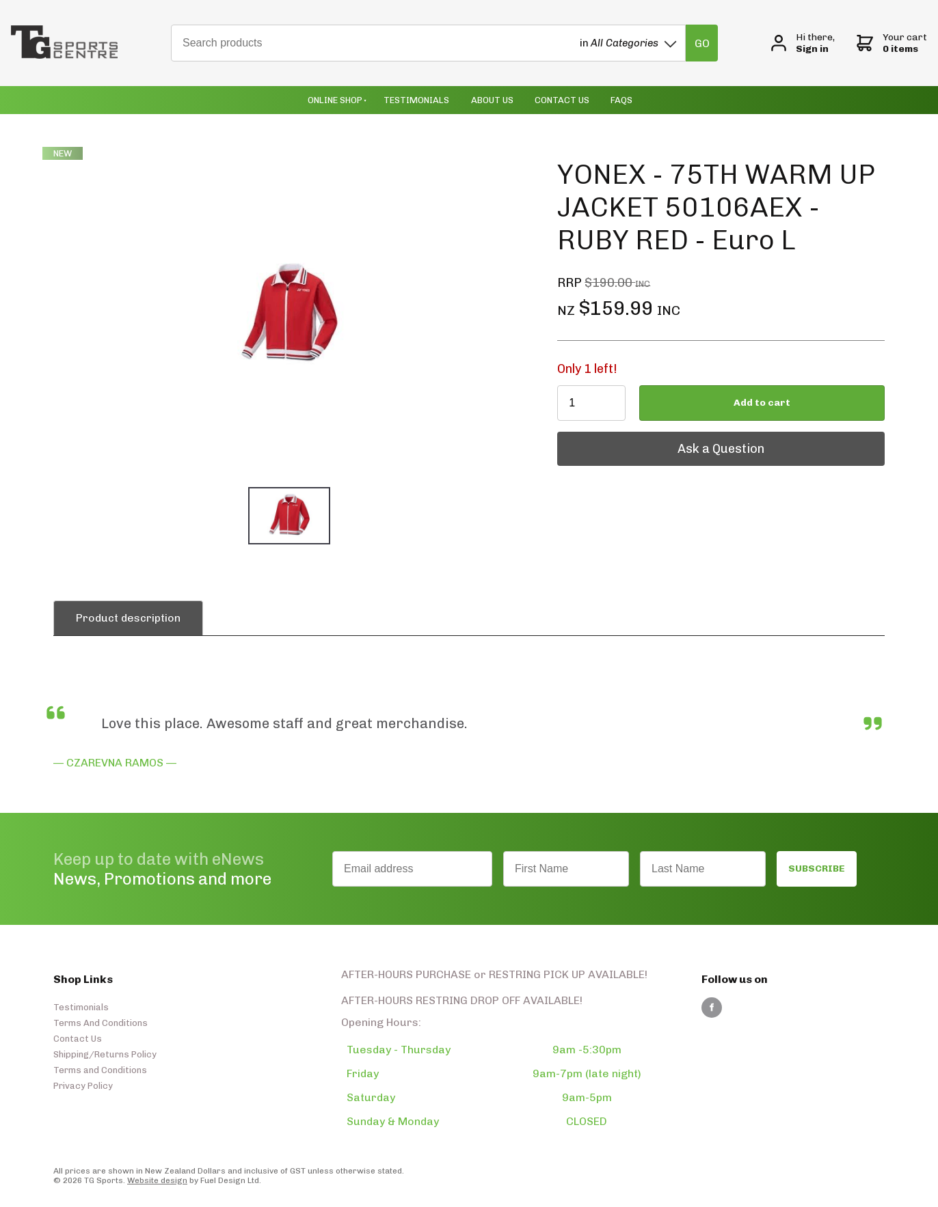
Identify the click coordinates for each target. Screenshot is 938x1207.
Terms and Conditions (100, 1070)
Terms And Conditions (100, 1023)
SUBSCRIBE (816, 868)
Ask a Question (600, 438)
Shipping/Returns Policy (105, 1054)
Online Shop (335, 100)
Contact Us (562, 100)
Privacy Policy (83, 1086)
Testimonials (416, 100)
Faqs (621, 100)
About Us (492, 100)
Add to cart (762, 402)
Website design (157, 1180)
